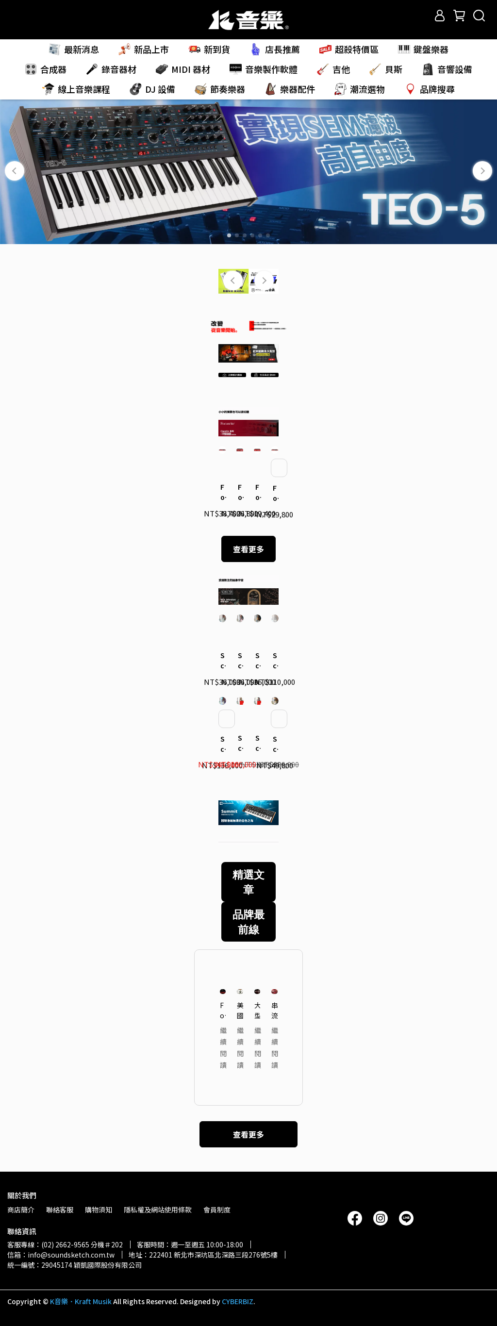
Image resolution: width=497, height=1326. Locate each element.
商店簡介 (20, 1209)
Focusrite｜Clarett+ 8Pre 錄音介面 (222, 492)
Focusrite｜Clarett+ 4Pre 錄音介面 (240, 492)
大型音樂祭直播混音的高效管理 (257, 1010)
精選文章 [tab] (248, 881)
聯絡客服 (59, 1209)
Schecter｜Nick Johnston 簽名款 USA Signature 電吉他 (222, 744)
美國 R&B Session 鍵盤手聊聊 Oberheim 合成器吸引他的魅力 (240, 1010)
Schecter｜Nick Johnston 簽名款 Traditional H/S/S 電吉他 (257, 660)
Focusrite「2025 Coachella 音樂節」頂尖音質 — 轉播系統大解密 (223, 1010)
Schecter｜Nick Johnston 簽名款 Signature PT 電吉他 (222, 660)
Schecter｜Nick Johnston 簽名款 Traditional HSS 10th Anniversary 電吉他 (275, 744)
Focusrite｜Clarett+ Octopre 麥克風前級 (275, 493)
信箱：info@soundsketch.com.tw (61, 1255)
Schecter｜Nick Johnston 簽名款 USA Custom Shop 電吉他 (275, 660)
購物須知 (98, 1209)
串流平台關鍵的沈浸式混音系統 (274, 1010)
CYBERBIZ (237, 1301)
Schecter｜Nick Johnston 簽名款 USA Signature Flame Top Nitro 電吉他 (257, 743)
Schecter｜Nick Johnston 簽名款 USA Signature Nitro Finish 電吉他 (240, 743)
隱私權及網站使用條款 (158, 1209)
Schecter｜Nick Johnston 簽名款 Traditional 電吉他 (240, 660)
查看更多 (248, 549)
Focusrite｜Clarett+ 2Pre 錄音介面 (257, 492)
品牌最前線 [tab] (248, 921)
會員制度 (217, 1209)
